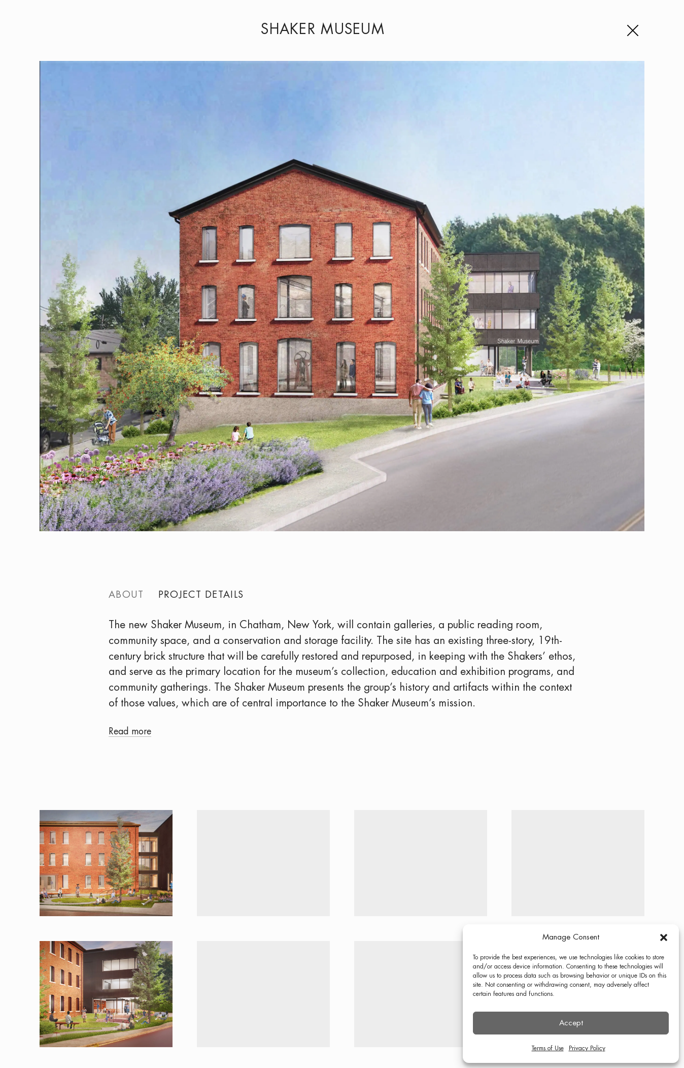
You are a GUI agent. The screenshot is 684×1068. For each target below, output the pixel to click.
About (126, 596)
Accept (571, 1023)
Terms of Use (548, 1048)
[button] (664, 937)
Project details (199, 596)
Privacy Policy (587, 1048)
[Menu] (635, 30)
